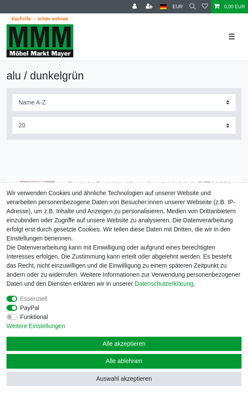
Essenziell (33, 298)
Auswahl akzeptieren (124, 378)
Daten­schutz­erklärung (164, 283)
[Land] (163, 6)
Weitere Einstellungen (35, 325)
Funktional (34, 316)
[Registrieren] (150, 6)
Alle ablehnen (124, 360)
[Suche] (192, 6)
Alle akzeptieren (124, 343)
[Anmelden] (135, 6)
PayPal (29, 307)
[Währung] (178, 6)
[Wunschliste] (205, 6)
